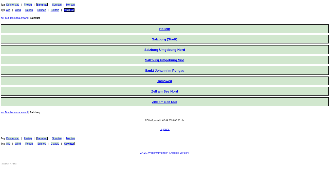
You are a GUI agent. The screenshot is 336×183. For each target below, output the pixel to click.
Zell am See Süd (164, 102)
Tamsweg (164, 81)
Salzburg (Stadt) (164, 39)
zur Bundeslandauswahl (14, 18)
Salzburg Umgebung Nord (164, 50)
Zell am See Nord (164, 91)
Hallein (164, 29)
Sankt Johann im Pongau (164, 70)
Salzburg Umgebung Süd (164, 60)
